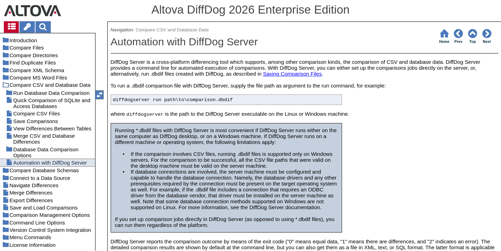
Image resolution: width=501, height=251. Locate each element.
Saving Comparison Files (292, 74)
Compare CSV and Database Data (172, 29)
